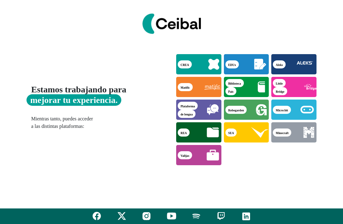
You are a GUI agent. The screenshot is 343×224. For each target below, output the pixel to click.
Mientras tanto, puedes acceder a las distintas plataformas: (62, 122)
